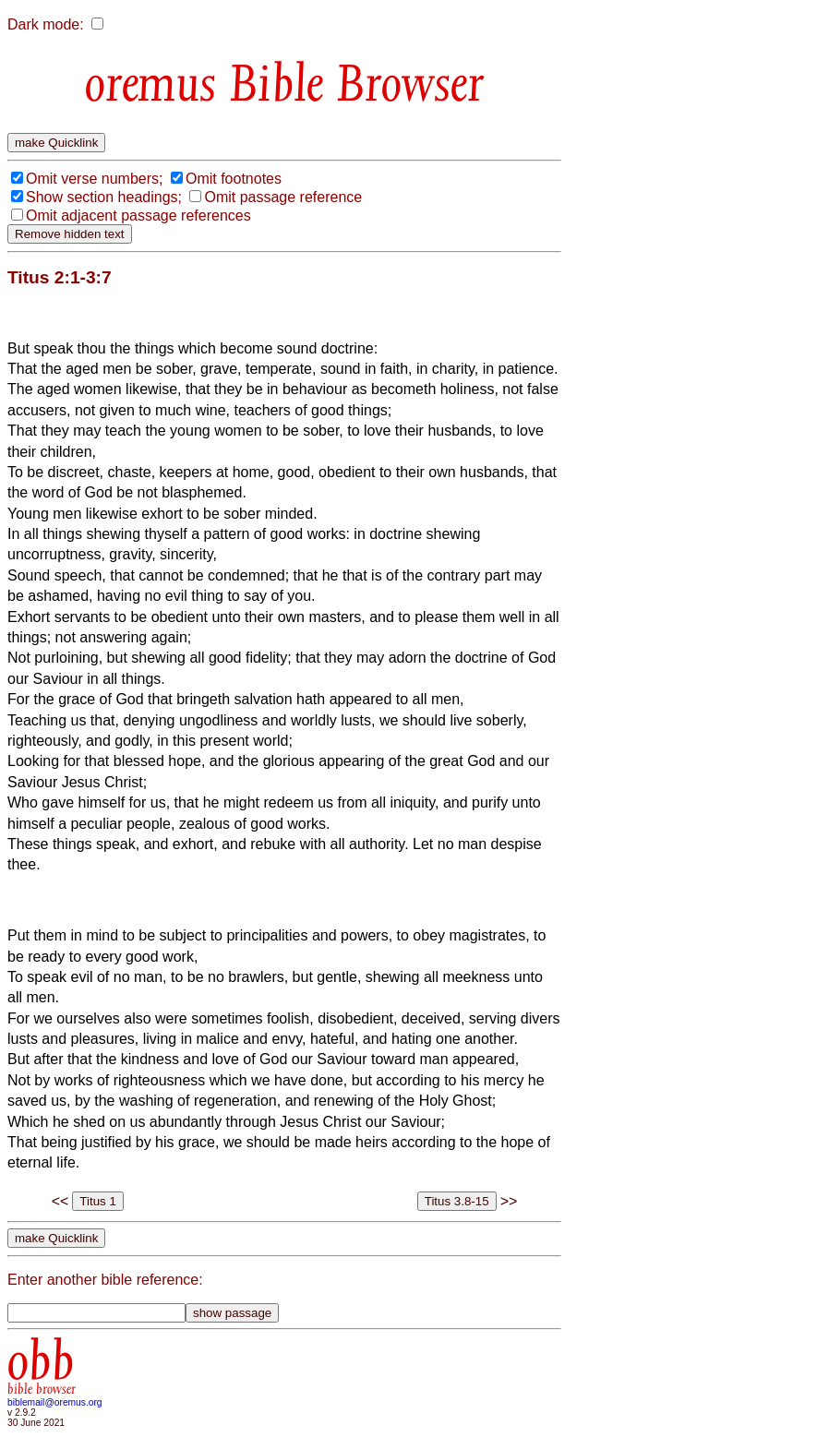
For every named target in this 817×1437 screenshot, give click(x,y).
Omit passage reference (283, 197)
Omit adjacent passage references (138, 215)
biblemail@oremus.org (54, 1402)
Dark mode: (45, 24)
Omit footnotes (234, 178)
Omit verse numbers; (94, 178)
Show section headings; (104, 197)
